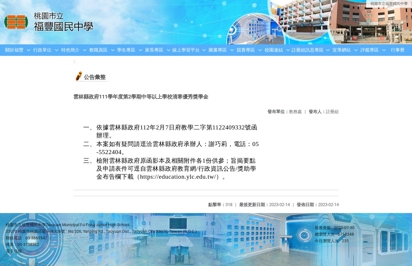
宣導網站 (341, 50)
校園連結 (274, 50)
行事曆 (398, 50)
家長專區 (154, 50)
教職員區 (98, 50)
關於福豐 (14, 50)
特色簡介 (70, 50)
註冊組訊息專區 (308, 50)
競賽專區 (246, 50)
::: (74, 61)
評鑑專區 (369, 50)
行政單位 (42, 50)
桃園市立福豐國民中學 (389, 3)
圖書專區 (218, 50)
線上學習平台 (186, 50)
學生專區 (126, 50)
